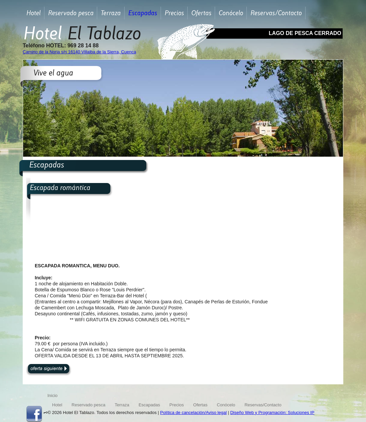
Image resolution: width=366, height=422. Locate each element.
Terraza (122, 404)
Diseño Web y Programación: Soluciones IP (272, 412)
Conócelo (226, 404)
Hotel (57, 404)
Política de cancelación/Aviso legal (193, 412)
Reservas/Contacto (263, 404)
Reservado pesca (88, 404)
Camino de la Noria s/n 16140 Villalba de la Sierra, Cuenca (79, 51)
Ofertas (200, 404)
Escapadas (149, 404)
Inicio (52, 395)
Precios (176, 404)
